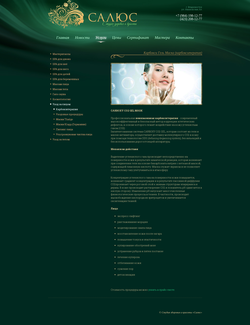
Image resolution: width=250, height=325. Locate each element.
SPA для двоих (60, 59)
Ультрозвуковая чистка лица (72, 134)
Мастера (162, 37)
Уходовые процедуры (68, 114)
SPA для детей (59, 74)
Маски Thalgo (63, 119)
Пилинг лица (63, 129)
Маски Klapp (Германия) (69, 124)
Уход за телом (59, 139)
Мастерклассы (60, 54)
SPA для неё (58, 64)
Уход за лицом (60, 104)
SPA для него (59, 69)
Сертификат (138, 37)
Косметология (60, 99)
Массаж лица (59, 84)
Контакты (185, 37)
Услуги (101, 37)
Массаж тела (58, 89)
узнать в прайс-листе (161, 289)
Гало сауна (57, 94)
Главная (62, 37)
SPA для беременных (64, 79)
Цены (116, 37)
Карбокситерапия (65, 109)
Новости (82, 37)
